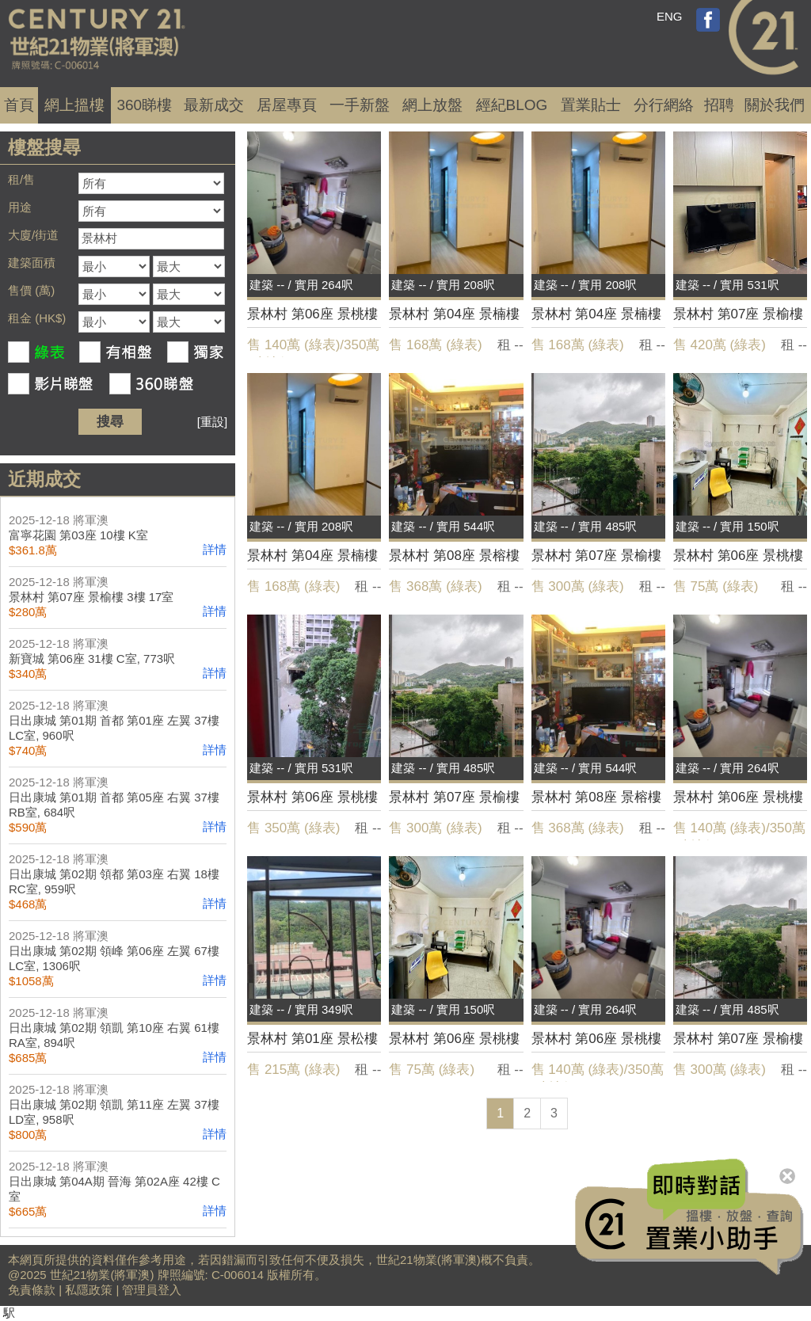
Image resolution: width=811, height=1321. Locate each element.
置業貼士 (591, 105)
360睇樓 (144, 105)
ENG (670, 16)
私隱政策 (88, 1289)
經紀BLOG (512, 105)
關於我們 (774, 105)
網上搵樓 (74, 105)
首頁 (19, 105)
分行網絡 (664, 105)
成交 (214, 105)
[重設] (212, 421)
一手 (359, 105)
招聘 (719, 105)
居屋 (287, 105)
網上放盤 (432, 105)
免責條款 (31, 1289)
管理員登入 (151, 1289)
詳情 (215, 549)
